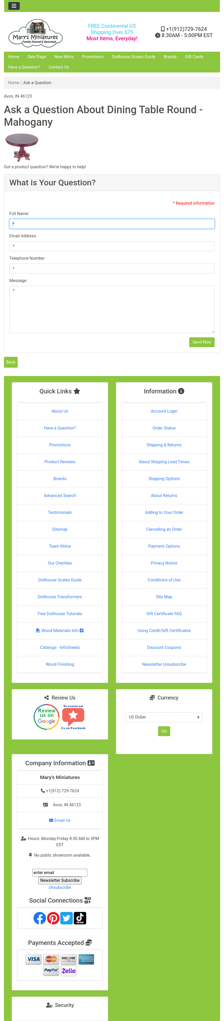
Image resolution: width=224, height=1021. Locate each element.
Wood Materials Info (60, 630)
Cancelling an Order (164, 529)
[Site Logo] (40, 33)
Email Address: (23, 235)
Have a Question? (24, 67)
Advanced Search (60, 495)
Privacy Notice (164, 563)
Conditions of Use (164, 579)
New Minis (64, 56)
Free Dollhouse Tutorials (60, 613)
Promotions (93, 56)
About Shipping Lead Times (164, 461)
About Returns (164, 495)
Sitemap (60, 529)
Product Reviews (59, 461)
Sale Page (37, 56)
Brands (170, 56)
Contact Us (59, 67)
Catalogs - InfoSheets (60, 647)
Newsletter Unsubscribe (164, 664)
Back (10, 362)
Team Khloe (60, 546)
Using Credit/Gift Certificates (164, 630)
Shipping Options (164, 478)
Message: (18, 280)
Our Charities (60, 563)
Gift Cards (194, 56)
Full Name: (19, 213)
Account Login (164, 411)
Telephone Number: (27, 258)
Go (164, 731)
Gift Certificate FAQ (164, 613)
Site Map (164, 596)
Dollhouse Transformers (60, 596)
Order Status (164, 428)
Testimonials (60, 512)
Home (13, 56)
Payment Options (164, 546)
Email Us (59, 820)
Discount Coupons (164, 647)
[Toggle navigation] (14, 6)
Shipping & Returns (164, 444)
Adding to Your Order (164, 512)
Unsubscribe (60, 887)
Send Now (202, 342)
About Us (59, 411)
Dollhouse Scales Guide (133, 56)
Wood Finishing (60, 664)
